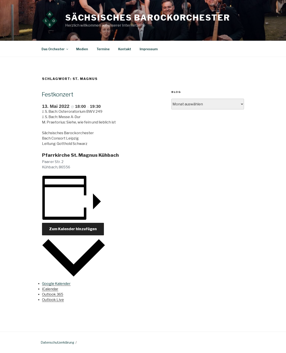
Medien (82, 49)
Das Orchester (55, 49)
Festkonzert (57, 94)
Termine (103, 49)
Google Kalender (56, 284)
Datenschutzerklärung (57, 342)
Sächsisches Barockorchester (147, 18)
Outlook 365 (52, 294)
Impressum (149, 49)
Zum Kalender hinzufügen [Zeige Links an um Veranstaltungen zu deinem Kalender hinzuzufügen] (73, 229)
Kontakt (124, 49)
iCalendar (50, 289)
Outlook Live (53, 300)
